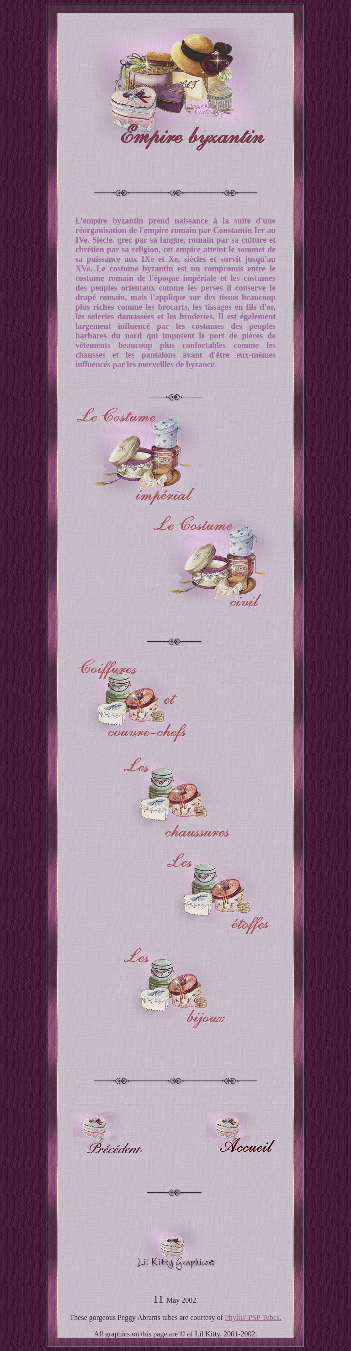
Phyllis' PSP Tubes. (253, 1317)
